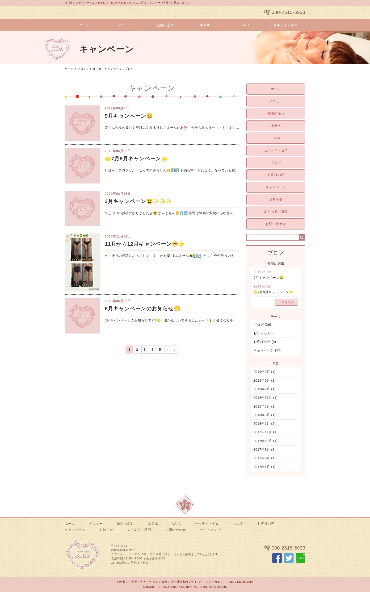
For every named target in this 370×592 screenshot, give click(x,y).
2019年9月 (261, 372)
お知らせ (95, 69)
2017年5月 (261, 467)
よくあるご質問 (276, 211)
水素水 (205, 25)
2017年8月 (261, 449)
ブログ (81, 69)
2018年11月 (262, 398)
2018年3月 (261, 415)
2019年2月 (261, 389)
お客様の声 (276, 175)
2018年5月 (261, 406)
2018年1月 (261, 423)
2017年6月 (261, 458)
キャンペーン (113, 69)
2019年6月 (261, 380)
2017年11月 (262, 432)
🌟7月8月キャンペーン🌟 (273, 292)
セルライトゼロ (285, 25)
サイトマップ (210, 530)
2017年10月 (262, 441)
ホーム (85, 25)
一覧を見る (286, 302)
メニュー (125, 25)
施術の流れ (165, 25)
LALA (245, 25)
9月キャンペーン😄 (268, 277)
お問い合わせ (275, 224)
